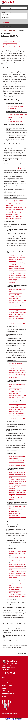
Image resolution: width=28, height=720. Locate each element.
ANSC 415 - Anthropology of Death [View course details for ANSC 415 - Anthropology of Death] (17, 273)
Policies (4, 688)
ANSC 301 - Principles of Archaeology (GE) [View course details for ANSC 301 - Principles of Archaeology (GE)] (16, 207)
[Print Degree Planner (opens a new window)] (19, 31)
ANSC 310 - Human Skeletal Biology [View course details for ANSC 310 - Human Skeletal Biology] (17, 312)
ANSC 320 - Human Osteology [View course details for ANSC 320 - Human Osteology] (16, 314)
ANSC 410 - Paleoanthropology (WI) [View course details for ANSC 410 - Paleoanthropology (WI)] (17, 318)
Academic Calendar (7, 682)
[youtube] (11, 673)
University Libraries (7, 685)
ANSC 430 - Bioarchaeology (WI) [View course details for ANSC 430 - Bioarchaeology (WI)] (17, 323)
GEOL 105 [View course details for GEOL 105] (19, 168)
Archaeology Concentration (10, 43)
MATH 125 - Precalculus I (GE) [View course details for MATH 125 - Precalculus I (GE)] (15, 121)
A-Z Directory (5, 691)
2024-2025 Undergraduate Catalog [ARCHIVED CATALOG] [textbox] (14, 8)
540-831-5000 (6, 670)
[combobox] (14, 8)
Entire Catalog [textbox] (5, 14)
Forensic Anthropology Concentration (12, 46)
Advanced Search (5, 22)
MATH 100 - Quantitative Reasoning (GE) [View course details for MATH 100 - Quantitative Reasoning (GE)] (17, 114)
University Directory (7, 680)
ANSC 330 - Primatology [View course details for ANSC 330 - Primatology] (15, 316)
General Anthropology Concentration (12, 41)
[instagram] (8, 673)
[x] (5, 673)
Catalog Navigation (6, 26)
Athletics (5, 710)
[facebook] (2, 673)
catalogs (8, 718)
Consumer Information (8, 693)
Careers (4, 696)
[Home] (8, 2)
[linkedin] (14, 673)
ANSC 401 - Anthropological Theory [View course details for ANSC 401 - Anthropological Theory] (14, 218)
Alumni (4, 677)
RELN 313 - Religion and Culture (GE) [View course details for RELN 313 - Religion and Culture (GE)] (17, 302)
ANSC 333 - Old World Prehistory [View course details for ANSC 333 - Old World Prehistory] (17, 263)
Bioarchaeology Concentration (10, 45)
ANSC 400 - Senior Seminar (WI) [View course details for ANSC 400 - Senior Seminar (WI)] (14, 216)
